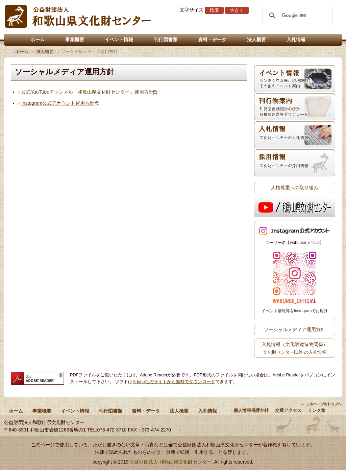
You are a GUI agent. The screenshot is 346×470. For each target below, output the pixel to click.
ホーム (37, 39)
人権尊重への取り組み (294, 187)
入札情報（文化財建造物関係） (295, 348)
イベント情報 (119, 39)
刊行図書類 (165, 39)
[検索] (296, 15)
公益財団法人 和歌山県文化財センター (171, 462)
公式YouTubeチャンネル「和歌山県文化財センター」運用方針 (87, 92)
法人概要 (256, 39)
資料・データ (212, 39)
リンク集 (316, 410)
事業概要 (74, 39)
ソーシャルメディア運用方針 (294, 329)
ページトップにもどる (321, 403)
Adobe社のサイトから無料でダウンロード (174, 381)
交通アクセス (288, 410)
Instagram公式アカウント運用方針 (57, 103)
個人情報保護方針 (251, 410)
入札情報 (296, 39)
